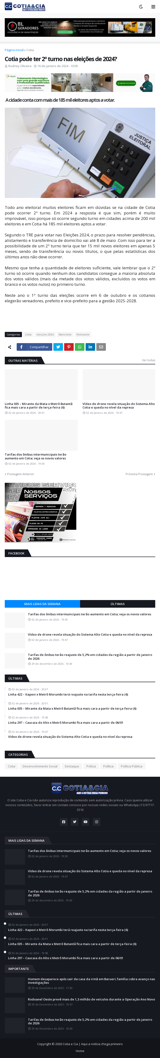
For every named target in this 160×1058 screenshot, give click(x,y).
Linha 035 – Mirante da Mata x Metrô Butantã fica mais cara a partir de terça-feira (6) (38, 405)
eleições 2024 (45, 334)
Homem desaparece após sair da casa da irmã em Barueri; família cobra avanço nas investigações (91, 981)
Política (108, 766)
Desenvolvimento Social (40, 766)
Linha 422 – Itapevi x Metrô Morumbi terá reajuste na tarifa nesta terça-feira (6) (68, 694)
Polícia (91, 766)
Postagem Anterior (20, 474)
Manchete (65, 334)
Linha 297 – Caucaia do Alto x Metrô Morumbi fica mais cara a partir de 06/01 (65, 723)
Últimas (118, 604)
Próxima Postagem (139, 474)
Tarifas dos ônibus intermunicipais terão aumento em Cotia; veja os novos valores (35, 456)
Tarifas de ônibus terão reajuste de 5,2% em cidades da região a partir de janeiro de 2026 (90, 656)
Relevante (83, 334)
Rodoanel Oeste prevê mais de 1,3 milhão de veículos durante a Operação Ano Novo (91, 999)
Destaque (72, 766)
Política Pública (131, 766)
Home (80, 1051)
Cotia (30, 50)
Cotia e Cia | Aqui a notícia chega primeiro (93, 1044)
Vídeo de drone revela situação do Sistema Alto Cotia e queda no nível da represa (119, 405)
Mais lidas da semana (42, 604)
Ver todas (148, 360)
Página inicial (14, 50)
